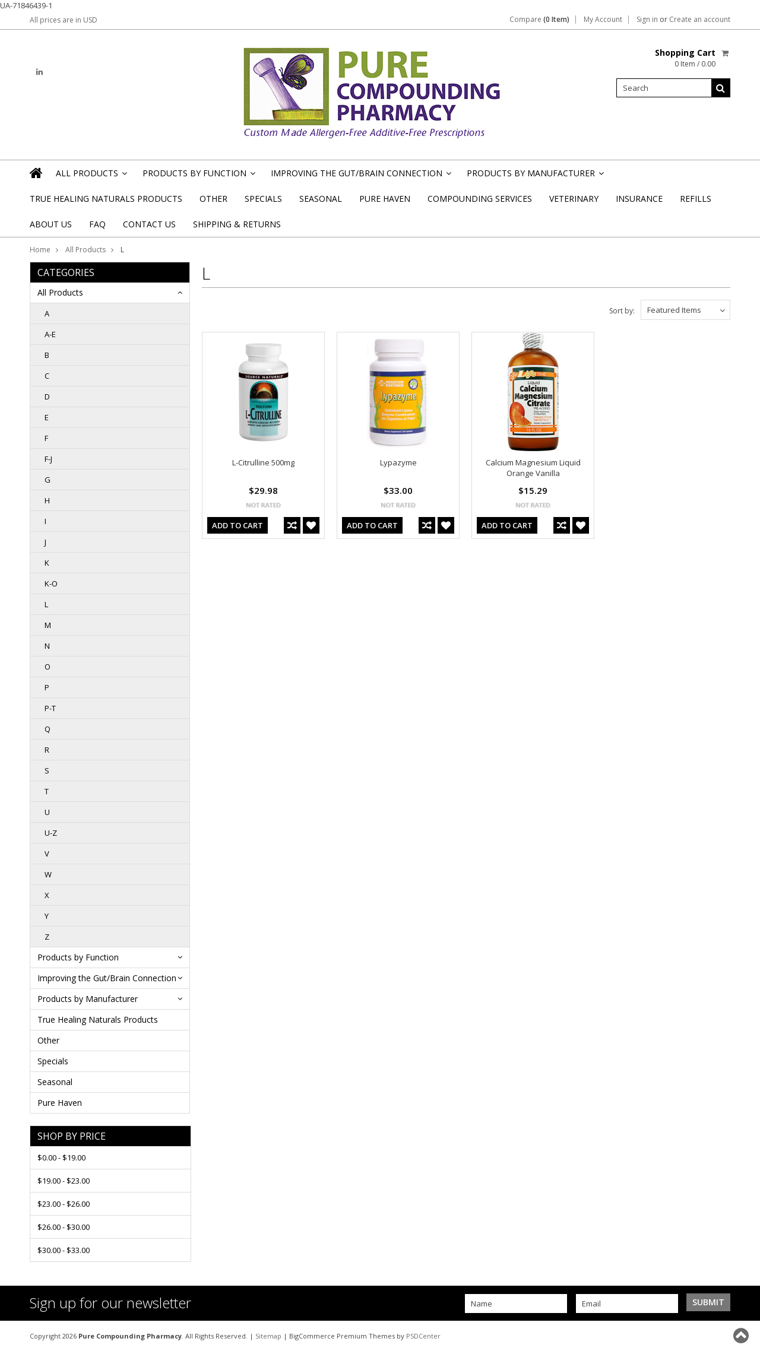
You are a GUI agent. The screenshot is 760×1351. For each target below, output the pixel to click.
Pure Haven (384, 198)
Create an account (699, 19)
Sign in (647, 19)
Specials (263, 198)
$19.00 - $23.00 (63, 1180)
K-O (51, 583)
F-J (48, 458)
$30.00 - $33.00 (63, 1250)
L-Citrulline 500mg (263, 462)
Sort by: (622, 311)
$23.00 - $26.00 (63, 1203)
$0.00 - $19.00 (61, 1157)
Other (213, 198)
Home (40, 250)
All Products (90, 176)
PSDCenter (423, 1335)
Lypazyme (398, 462)
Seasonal (320, 198)
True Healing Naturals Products (106, 198)
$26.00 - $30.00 (63, 1227)
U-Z (51, 832)
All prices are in (63, 20)
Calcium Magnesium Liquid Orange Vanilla (533, 467)
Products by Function (198, 176)
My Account (603, 19)
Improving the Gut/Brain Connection (360, 176)
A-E (50, 334)
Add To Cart (237, 525)
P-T (50, 708)
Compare (539, 19)
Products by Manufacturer (534, 176)
